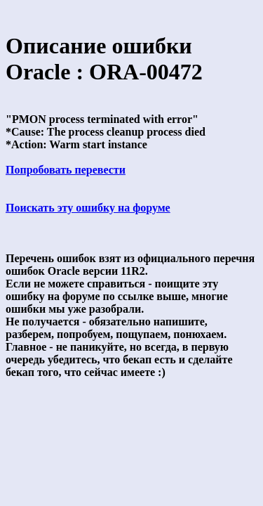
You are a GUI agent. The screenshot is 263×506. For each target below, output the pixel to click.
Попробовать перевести (66, 170)
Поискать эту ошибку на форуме (88, 208)
